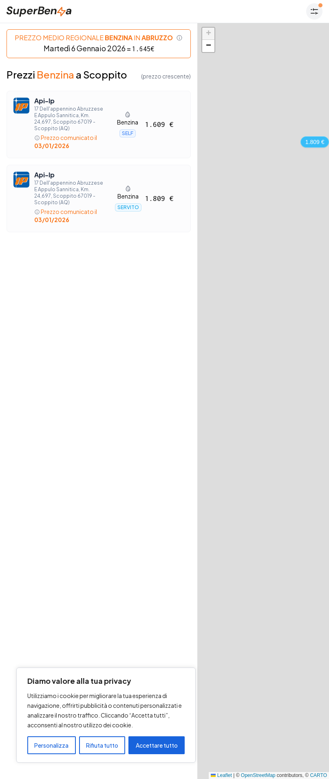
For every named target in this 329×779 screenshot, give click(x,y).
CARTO (318, 775)
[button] (208, 34)
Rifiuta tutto (102, 745)
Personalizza (51, 745)
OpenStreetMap (258, 775)
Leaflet (221, 775)
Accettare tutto (157, 745)
